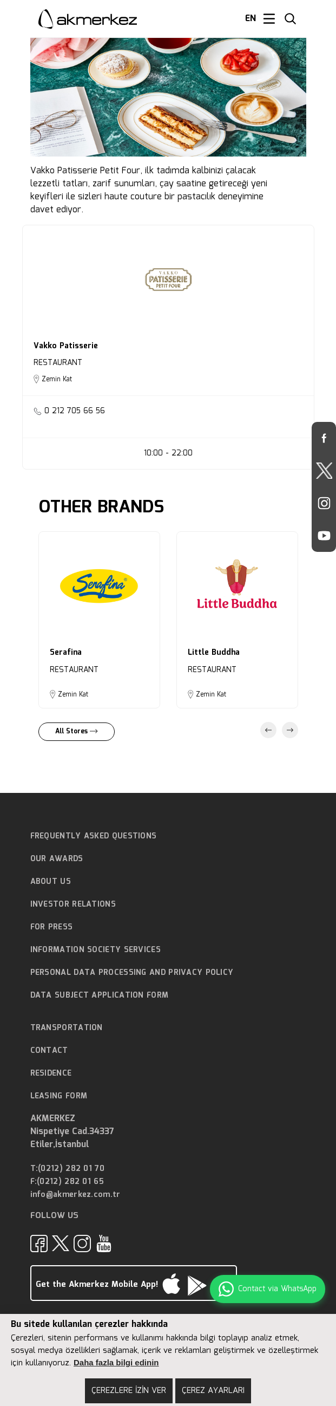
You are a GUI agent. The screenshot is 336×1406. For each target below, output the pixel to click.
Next (290, 730)
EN (250, 18)
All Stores (76, 731)
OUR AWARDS (56, 859)
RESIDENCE (51, 1073)
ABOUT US (50, 882)
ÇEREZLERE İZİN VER (128, 1390)
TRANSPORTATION (66, 1028)
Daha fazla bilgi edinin (116, 1362)
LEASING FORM (59, 1096)
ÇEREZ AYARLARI (213, 1390)
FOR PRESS (51, 927)
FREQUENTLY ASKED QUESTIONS (93, 836)
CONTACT (49, 1051)
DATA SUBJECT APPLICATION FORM (99, 995)
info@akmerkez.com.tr (75, 1195)
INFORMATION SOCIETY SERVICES (95, 950)
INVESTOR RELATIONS (73, 904)
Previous (268, 730)
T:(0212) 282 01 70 (67, 1169)
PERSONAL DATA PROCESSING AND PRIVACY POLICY (132, 973)
